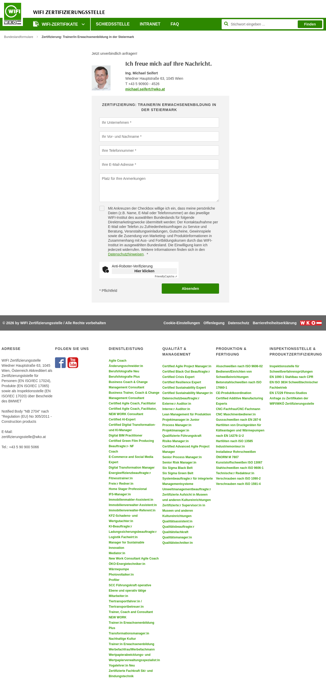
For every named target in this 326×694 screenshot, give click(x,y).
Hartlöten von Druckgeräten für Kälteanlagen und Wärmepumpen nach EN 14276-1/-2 (240, 430)
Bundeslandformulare (18, 37)
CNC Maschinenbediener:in (236, 414)
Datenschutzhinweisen (126, 254)
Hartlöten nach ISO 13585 (234, 441)
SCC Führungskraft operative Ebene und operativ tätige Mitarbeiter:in (130, 590)
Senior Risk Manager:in (179, 462)
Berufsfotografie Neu (124, 371)
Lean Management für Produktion (186, 414)
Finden (310, 24)
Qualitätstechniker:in (177, 543)
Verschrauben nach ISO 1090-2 (238, 478)
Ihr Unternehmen (115, 122)
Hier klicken (144, 271)
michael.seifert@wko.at (145, 89)
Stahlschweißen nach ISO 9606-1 (240, 468)
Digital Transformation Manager (132, 467)
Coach (113, 451)
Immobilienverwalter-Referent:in (132, 510)
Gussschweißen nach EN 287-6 (238, 419)
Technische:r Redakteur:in (235, 473)
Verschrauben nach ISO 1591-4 (238, 484)
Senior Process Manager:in (182, 457)
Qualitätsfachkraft (175, 532)
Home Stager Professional (128, 489)
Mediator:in (117, 553)
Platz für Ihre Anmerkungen (123, 178)
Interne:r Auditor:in (176, 409)
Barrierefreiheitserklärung (274, 323)
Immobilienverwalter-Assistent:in (133, 505)
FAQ (175, 24)
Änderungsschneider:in (126, 366)
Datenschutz (238, 323)
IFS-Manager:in (120, 494)
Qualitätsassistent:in (177, 521)
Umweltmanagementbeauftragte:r (186, 489)
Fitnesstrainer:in (121, 478)
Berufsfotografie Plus (124, 376)
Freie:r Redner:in (121, 483)
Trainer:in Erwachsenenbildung (131, 644)
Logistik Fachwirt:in (123, 537)
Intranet (150, 24)
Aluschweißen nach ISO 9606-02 (239, 366)
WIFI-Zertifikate (56, 24)
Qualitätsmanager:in (177, 537)
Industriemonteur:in (230, 446)
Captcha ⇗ (166, 276)
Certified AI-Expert (122, 419)
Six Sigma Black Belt (177, 468)
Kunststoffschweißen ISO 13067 (239, 462)
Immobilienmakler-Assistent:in (131, 499)
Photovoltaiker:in (121, 574)
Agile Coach (117, 360)
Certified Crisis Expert (178, 377)
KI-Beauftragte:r (120, 526)
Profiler (114, 580)
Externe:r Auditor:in (176, 403)
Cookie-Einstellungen (182, 323)
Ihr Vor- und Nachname (120, 136)
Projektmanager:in (175, 430)
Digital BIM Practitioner (125, 435)
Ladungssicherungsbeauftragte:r (133, 532)
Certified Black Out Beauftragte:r (186, 371)
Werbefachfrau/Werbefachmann (132, 649)
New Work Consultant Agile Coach (134, 558)
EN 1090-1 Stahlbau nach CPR (291, 377)
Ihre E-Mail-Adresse (117, 164)
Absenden (190, 289)
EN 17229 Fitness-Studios (288, 393)
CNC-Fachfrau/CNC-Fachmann (238, 409)
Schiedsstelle (112, 24)
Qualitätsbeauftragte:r (178, 526)
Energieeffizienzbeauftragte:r (130, 473)
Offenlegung (213, 323)
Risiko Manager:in (175, 441)
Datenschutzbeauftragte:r (180, 398)
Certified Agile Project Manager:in (186, 366)
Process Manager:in (176, 425)
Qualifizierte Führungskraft (181, 436)
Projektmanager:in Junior (180, 419)
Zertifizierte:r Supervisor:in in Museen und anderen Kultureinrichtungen (183, 511)
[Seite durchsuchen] (272, 24)
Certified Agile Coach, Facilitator (132, 403)
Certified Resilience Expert (181, 382)
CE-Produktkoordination (233, 393)
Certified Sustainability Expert (184, 387)
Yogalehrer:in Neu (122, 665)
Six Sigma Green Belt (177, 473)
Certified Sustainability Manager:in (187, 393)
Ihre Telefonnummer (117, 150)
